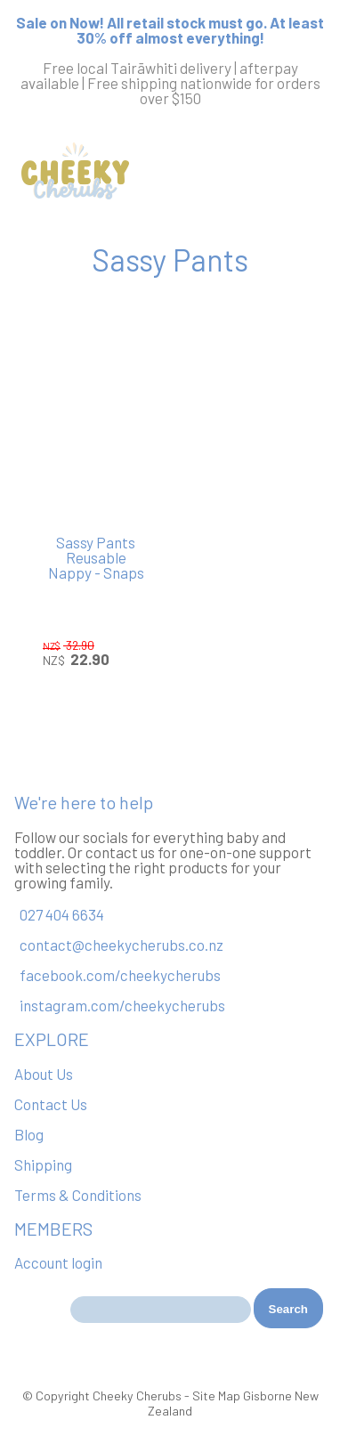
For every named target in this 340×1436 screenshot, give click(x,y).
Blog (29, 1134)
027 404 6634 (62, 914)
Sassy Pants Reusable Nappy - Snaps (96, 557)
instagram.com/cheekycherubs (122, 1005)
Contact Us (50, 1104)
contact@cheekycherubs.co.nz (121, 944)
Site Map (216, 1395)
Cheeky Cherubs (137, 1395)
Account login (58, 1262)
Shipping (43, 1164)
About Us (43, 1074)
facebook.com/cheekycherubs (120, 975)
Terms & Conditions (78, 1195)
